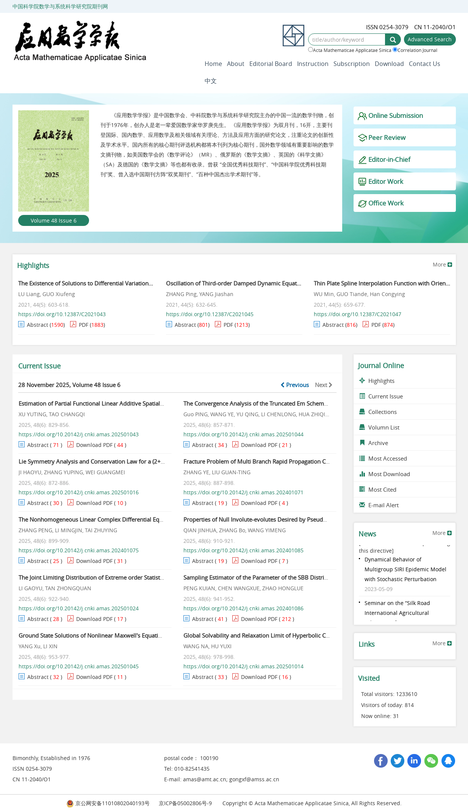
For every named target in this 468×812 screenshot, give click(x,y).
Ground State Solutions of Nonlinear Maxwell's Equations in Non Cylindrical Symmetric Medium (143, 635)
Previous (294, 385)
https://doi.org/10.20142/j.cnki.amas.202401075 (79, 550)
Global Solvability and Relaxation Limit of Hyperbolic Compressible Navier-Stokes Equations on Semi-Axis (320, 635)
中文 (211, 81)
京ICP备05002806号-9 (185, 803)
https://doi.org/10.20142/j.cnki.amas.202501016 (79, 492)
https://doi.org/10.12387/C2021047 (357, 314)
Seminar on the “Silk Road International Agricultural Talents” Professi (397, 613)
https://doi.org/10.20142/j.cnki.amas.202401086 (243, 608)
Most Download (384, 474)
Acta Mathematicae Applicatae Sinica (349, 50)
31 (396, 716)
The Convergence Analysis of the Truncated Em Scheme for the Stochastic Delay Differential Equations (315, 403)
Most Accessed (383, 458)
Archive (373, 443)
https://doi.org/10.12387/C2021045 (210, 314)
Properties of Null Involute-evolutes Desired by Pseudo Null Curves (270, 519)
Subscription (351, 64)
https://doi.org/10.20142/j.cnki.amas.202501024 (79, 608)
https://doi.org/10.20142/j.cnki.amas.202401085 (243, 550)
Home (213, 64)
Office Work (381, 203)
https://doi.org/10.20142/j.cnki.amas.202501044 (243, 434)
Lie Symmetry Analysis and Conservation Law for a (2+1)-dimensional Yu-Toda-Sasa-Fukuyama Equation (154, 461)
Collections (378, 411)
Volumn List (379, 427)
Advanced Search (430, 39)
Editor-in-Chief (384, 160)
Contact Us (424, 64)
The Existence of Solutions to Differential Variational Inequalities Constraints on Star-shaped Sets (143, 283)
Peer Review (381, 138)
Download (389, 64)
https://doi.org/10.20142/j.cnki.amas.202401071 (243, 492)
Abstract (37, 324)
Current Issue (381, 396)
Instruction (313, 64)
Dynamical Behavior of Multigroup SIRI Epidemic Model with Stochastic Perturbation (405, 570)
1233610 (406, 694)
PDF (83, 324)
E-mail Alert (379, 505)
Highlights (376, 380)
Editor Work (380, 182)
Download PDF (94, 444)
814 (409, 705)
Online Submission (390, 116)
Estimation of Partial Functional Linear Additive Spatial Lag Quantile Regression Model (131, 403)
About (235, 64)
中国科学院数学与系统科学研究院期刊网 (60, 6)
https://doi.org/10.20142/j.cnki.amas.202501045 (79, 666)
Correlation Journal (415, 50)
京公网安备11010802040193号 (108, 803)
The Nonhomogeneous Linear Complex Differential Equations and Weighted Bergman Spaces (140, 519)
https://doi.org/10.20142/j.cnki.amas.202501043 (79, 434)
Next (324, 385)
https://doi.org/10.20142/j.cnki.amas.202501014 (243, 666)
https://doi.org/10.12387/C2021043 (62, 314)
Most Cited (377, 489)
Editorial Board (270, 64)
